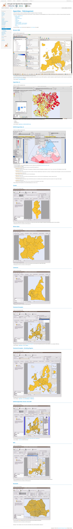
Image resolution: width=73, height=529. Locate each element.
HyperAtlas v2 (17, 17)
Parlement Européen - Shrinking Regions (21, 23)
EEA (14, 442)
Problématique (4, 22)
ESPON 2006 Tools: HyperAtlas (34, 438)
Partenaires (3, 13)
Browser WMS (17, 16)
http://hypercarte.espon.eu (44, 165)
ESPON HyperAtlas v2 (18, 18)
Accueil (3, 12)
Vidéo (14, 75)
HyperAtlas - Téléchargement (18, 15)
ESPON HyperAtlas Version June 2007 (22, 401)
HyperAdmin (6, 32)
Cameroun (16, 21)
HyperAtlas (6, 27)
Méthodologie (4, 23)
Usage (20, 27)
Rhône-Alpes (17, 20)
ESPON (27, 438)
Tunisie (16, 19)
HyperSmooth (4, 33)
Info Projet (6, 40)
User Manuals (4, 31)
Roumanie (15, 483)
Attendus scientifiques (5, 21)
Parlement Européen (18, 22)
